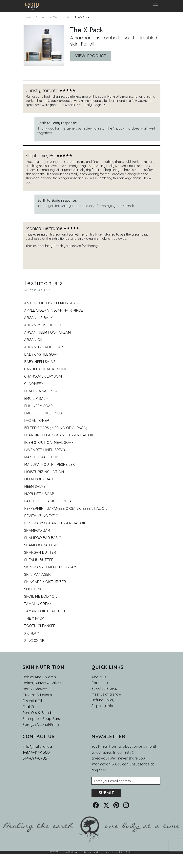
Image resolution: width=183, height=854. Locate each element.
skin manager (37, 574)
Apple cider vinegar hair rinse (53, 310)
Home (26, 17)
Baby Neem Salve (39, 361)
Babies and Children (39, 677)
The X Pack (82, 17)
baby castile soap (41, 354)
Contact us (100, 683)
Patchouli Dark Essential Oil (52, 501)
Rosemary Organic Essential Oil (55, 523)
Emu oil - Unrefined (43, 413)
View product (90, 56)
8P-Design (127, 852)
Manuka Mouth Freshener (49, 464)
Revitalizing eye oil (42, 515)
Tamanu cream (38, 603)
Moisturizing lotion (44, 471)
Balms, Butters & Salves (42, 683)
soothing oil (36, 589)
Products (42, 17)
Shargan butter (40, 552)
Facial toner (36, 420)
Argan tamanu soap (43, 347)
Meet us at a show (106, 694)
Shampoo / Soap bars (41, 718)
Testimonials (61, 17)
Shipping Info (102, 706)
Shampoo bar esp (40, 545)
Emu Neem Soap (38, 406)
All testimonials (37, 290)
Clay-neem (34, 383)
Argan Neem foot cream (47, 332)
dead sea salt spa (41, 391)
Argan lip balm (38, 317)
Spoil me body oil (40, 596)
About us (99, 677)
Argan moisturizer (42, 325)
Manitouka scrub (41, 457)
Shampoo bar (37, 530)
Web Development (109, 852)
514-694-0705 (35, 758)
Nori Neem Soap (39, 493)
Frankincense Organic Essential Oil (59, 435)
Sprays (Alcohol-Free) (41, 724)
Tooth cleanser (39, 625)
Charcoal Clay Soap (43, 376)
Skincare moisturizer (45, 581)
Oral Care (31, 706)
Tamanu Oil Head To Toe (47, 611)
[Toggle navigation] (155, 6)
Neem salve (34, 486)
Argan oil (33, 339)
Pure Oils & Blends (37, 712)
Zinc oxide (34, 640)
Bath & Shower (35, 689)
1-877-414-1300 (36, 752)
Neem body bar (38, 479)
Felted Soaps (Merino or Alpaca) (55, 428)
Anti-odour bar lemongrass (52, 303)
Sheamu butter (38, 559)
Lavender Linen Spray (44, 450)
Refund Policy (103, 700)
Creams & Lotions (37, 695)
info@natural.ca (37, 746)
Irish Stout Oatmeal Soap (48, 442)
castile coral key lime (45, 369)
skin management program (50, 567)
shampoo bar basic (42, 537)
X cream (31, 633)
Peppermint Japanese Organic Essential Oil (66, 508)
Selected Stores (104, 688)
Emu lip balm (36, 398)
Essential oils (33, 700)
